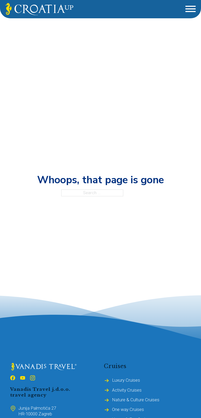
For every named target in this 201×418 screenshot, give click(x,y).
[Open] (190, 9)
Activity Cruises (127, 390)
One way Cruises (128, 409)
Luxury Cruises (126, 380)
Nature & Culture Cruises (135, 399)
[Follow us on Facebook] (12, 378)
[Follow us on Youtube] (22, 378)
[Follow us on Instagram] (32, 378)
